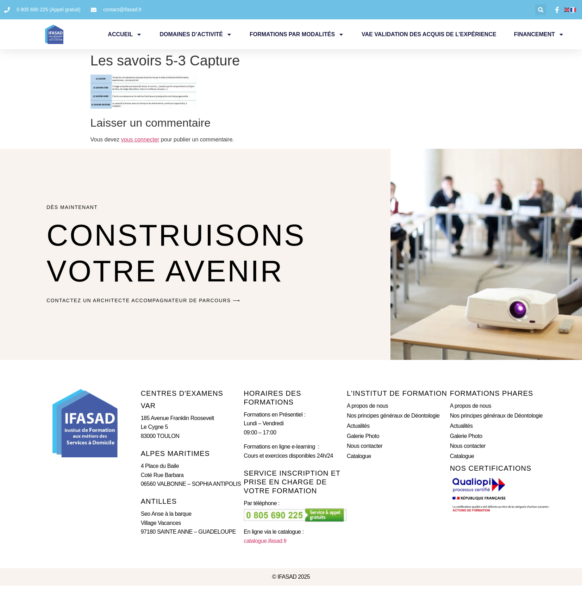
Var (148, 405)
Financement (539, 34)
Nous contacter (364, 446)
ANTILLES (159, 501)
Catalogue (359, 456)
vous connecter (140, 139)
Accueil (125, 34)
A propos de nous (367, 406)
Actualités (358, 426)
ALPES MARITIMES (175, 453)
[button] (540, 9)
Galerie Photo (363, 436)
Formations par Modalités (297, 34)
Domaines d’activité (195, 34)
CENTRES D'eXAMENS (182, 393)
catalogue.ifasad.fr (265, 541)
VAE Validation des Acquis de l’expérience (429, 34)
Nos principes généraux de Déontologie (393, 416)
